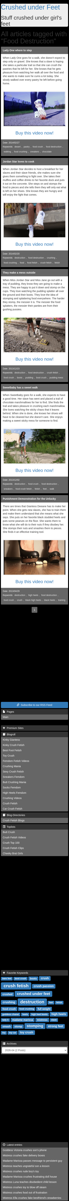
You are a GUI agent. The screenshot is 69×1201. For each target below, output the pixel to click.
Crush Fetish (10, 803)
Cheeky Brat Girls (13, 853)
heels (25, 1014)
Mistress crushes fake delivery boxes (24, 1155)
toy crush (26, 1032)
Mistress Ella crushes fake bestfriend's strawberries (32, 1197)
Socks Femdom (12, 787)
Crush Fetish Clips (13, 848)
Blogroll (9, 734)
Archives (10, 1043)
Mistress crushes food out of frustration (25, 1192)
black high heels (33, 600)
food (22, 262)
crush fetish (46, 262)
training (61, 600)
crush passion (44, 986)
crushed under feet (33, 994)
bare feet (6, 978)
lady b (5, 1020)
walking (7, 151)
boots (19, 377)
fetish (57, 262)
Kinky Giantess (11, 739)
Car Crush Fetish (12, 808)
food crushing (20, 151)
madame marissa (22, 1019)
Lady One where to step (17, 50)
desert (18, 146)
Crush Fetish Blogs (13, 820)
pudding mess (56, 377)
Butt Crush (9, 832)
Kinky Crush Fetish (13, 745)
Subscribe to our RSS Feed (34, 705)
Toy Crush (8, 755)
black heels (49, 600)
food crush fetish (24, 489)
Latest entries (12, 1144)
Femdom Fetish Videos (16, 760)
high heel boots (39, 1014)
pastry (27, 146)
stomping (35, 1026)
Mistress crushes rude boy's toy (21, 1171)
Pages (8, 711)
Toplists (9, 826)
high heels (33, 595)
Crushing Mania (12, 766)
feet (45, 489)
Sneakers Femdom (13, 776)
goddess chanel (10, 1014)
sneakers (34, 151)
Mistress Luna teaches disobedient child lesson (30, 1182)
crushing (51, 258)
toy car (12, 1032)
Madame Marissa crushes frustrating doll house (30, 1176)
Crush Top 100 (11, 842)
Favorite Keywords (15, 972)
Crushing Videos (12, 798)
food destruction (54, 146)
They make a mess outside (19, 272)
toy (4, 1032)
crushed (7, 994)
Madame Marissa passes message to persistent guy (32, 1160)
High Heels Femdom (14, 792)
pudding (29, 377)
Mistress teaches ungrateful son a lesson (26, 1166)
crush (19, 600)
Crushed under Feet (30, 7)
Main (5, 717)
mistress (42, 1019)
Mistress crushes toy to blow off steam (24, 1187)
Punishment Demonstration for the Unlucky (29, 498)
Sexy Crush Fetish (13, 771)
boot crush (41, 377)
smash (6, 1026)
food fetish (32, 262)
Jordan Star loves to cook (18, 161)
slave (54, 1020)
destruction (20, 258)
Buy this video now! (34, 132)
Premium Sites (13, 728)
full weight (44, 1008)
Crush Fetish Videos (14, 837)
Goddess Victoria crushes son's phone (25, 1150)
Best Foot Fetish (12, 750)
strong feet (55, 1026)
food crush (38, 146)
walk (52, 489)
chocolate (47, 151)
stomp (18, 1026)
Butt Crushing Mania (14, 782)
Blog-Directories (14, 815)
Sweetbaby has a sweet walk (20, 387)
